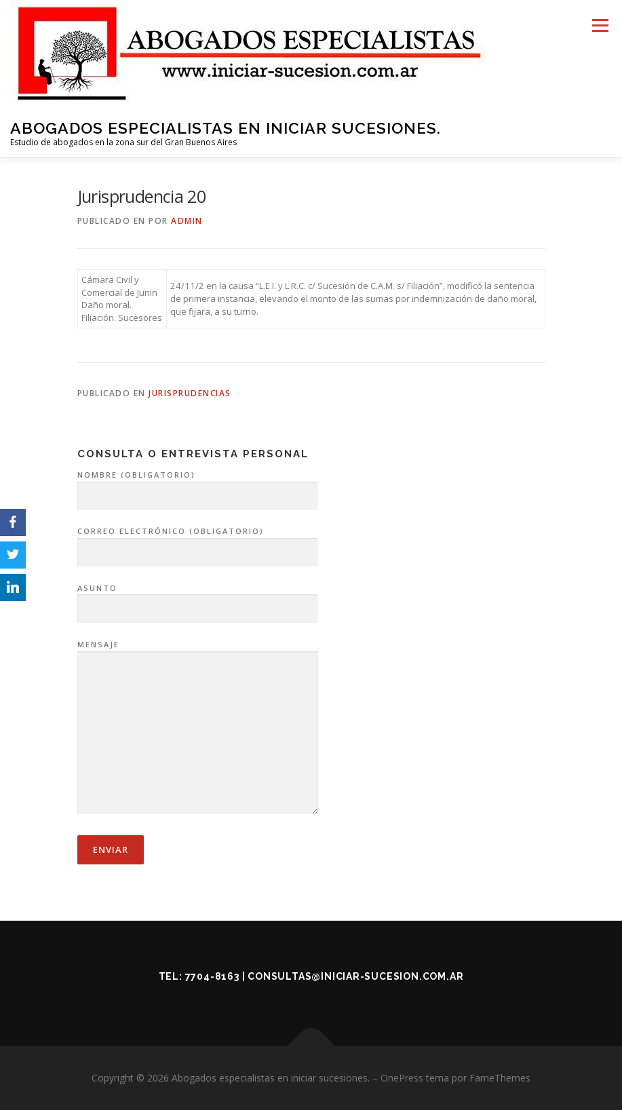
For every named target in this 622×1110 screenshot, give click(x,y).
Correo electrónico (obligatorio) (197, 542)
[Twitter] (13, 555)
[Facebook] (13, 522)
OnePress (402, 1077)
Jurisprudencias (190, 393)
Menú (600, 25)
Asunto (197, 599)
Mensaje (197, 728)
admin (187, 221)
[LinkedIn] (13, 587)
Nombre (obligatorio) (197, 486)
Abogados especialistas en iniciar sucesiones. (225, 128)
